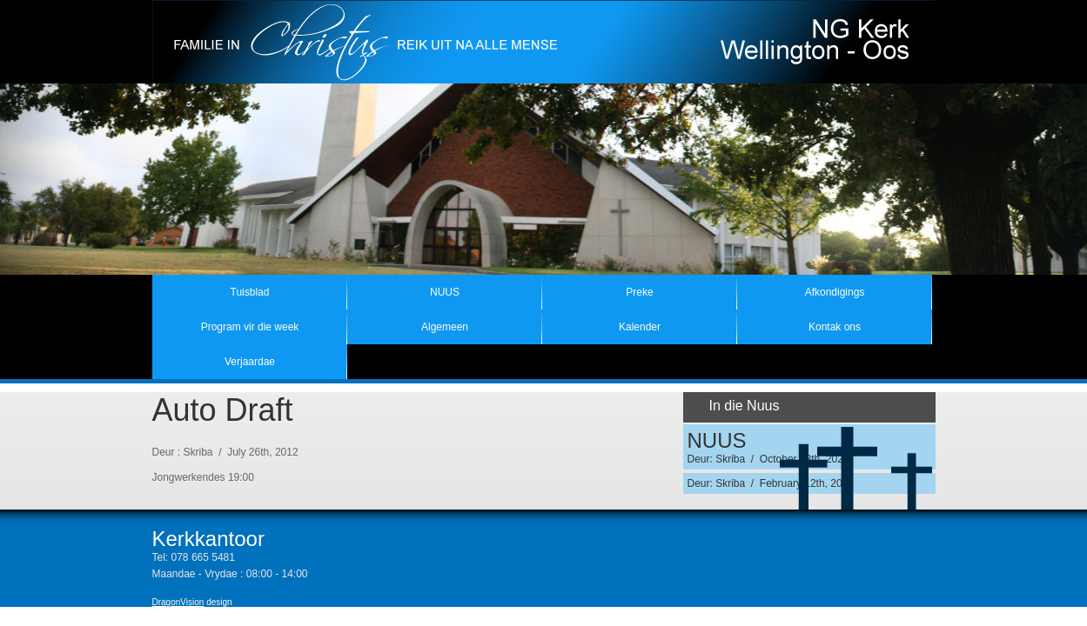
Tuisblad (250, 292)
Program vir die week (250, 327)
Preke (639, 292)
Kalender (640, 327)
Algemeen (444, 327)
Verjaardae (250, 362)
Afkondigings (835, 292)
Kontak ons (835, 327)
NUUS (445, 292)
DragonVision (178, 602)
